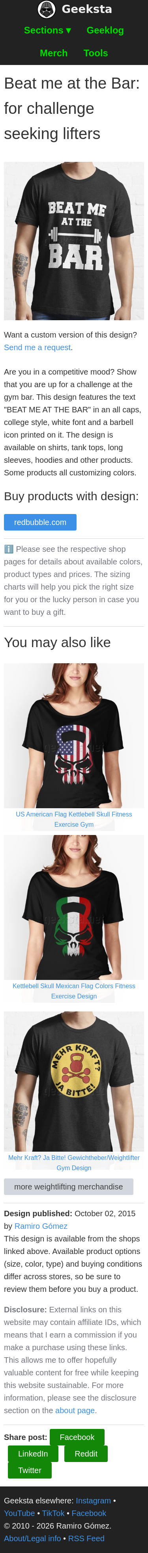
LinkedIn (33, 1453)
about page (75, 1410)
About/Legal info (32, 1538)
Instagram (93, 1500)
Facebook (77, 1437)
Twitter (29, 1470)
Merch (54, 53)
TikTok (53, 1513)
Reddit (86, 1453)
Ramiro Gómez (41, 1226)
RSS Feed (86, 1538)
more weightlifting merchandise (68, 1186)
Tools (96, 53)
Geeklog (105, 30)
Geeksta (74, 9)
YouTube (19, 1513)
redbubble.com (40, 522)
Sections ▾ (47, 30)
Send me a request (37, 347)
